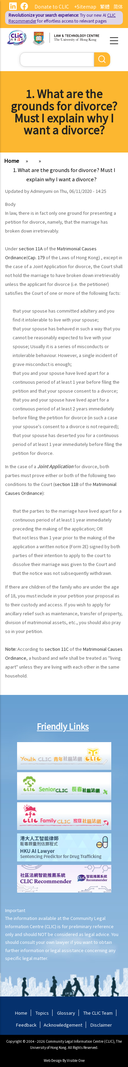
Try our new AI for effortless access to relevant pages (62, 18)
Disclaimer (101, 1025)
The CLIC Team (98, 1013)
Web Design (53, 1060)
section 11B (67, 484)
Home (11, 160)
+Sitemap (85, 6)
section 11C (57, 649)
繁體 (105, 6)
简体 (118, 6)
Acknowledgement (63, 1025)
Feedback (26, 1025)
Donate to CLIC (51, 6)
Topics (42, 1013)
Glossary (66, 1013)
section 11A (31, 248)
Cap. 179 (36, 257)
